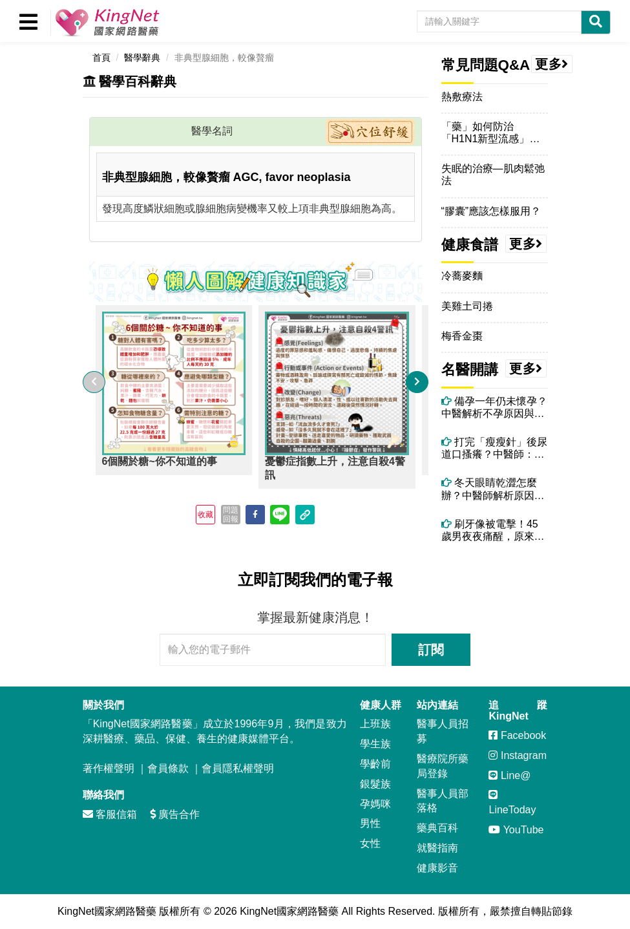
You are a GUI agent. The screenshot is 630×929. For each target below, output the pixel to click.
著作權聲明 (108, 768)
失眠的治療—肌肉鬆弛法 (493, 174)
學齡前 (375, 763)
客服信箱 (110, 814)
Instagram (517, 755)
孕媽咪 (375, 803)
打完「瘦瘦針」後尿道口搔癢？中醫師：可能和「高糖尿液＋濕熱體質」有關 (494, 448)
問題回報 (230, 515)
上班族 (375, 723)
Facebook (517, 735)
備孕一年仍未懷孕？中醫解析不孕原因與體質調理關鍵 (494, 408)
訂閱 (431, 650)
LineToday (512, 802)
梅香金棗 (462, 335)
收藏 (205, 514)
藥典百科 (437, 827)
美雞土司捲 (467, 306)
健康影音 (437, 867)
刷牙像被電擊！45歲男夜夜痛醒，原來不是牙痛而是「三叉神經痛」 (493, 530)
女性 (370, 843)
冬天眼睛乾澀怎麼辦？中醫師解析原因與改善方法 (493, 489)
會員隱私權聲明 (238, 768)
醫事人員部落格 (442, 801)
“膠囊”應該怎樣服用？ (491, 211)
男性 (370, 823)
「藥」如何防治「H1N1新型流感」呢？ (485, 133)
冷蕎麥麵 (462, 275)
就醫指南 (437, 847)
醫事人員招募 (442, 731)
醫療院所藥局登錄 (442, 766)
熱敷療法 (462, 96)
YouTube (515, 829)
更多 (552, 64)
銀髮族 (375, 783)
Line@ (509, 775)
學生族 (375, 743)
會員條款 (168, 768)
